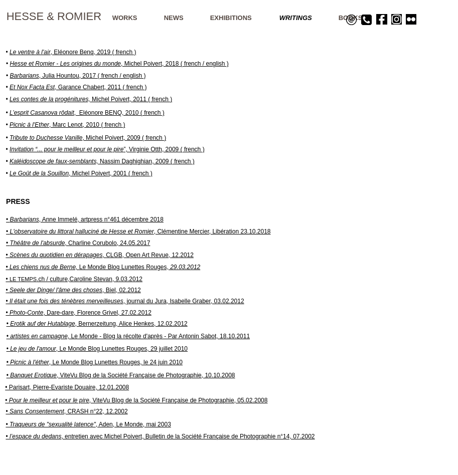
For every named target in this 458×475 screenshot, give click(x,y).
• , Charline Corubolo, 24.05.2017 (78, 243)
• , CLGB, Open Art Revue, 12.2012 (99, 255)
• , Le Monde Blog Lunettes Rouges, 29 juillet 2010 (97, 348)
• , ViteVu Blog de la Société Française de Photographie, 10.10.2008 (121, 375)
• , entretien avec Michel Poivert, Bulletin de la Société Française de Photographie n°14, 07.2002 (160, 436)
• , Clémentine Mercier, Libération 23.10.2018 (138, 231)
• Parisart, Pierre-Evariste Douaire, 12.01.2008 (67, 387)
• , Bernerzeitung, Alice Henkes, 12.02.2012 (97, 323)
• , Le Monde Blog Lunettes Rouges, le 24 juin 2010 (95, 362)
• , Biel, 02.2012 (73, 290)
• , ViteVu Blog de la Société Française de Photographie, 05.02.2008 (136, 400)
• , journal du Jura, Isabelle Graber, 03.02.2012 (125, 301)
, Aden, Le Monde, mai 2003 (88, 424)
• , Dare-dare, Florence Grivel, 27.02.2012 (78, 312)
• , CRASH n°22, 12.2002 (66, 411)
